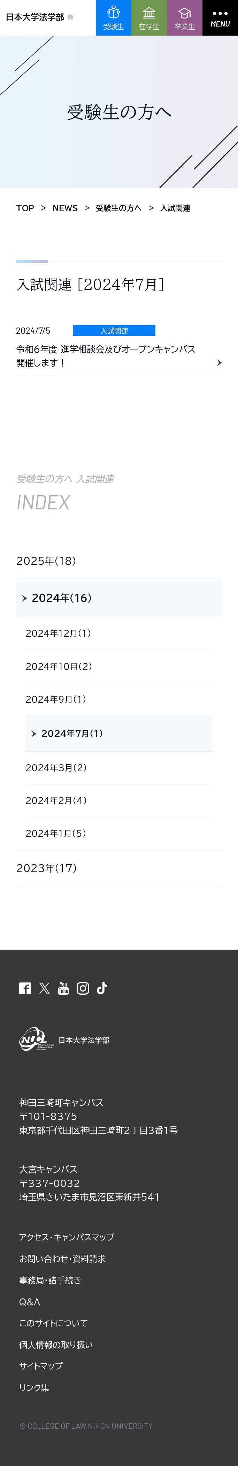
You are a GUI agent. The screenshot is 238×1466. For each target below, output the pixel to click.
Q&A (29, 1302)
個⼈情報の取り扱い (56, 1345)
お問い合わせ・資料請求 (62, 1259)
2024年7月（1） (72, 733)
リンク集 (34, 1388)
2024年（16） (62, 598)
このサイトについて (53, 1323)
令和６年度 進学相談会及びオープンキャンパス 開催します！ (106, 356)
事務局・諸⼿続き (50, 1280)
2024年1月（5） (55, 833)
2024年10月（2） (58, 666)
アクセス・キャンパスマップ (66, 1237)
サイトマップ (41, 1366)
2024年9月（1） (55, 699)
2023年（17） (46, 868)
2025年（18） (46, 561)
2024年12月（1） (58, 633)
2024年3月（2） (56, 768)
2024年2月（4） (56, 800)
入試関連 (114, 330)
